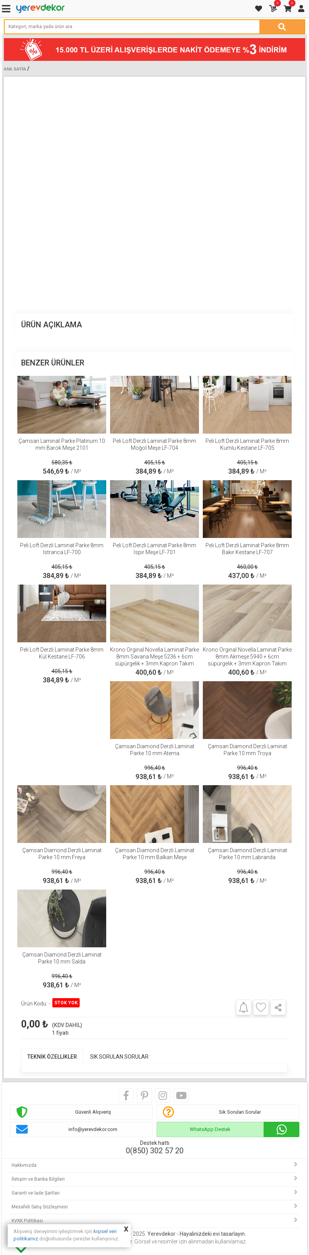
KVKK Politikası (27, 1220)
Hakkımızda (24, 1165)
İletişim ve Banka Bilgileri (38, 1179)
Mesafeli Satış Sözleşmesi (40, 1207)
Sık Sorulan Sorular (240, 1112)
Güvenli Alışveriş (93, 1112)
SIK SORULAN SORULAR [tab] (119, 1057)
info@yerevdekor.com (92, 1129)
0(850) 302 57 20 (155, 1150)
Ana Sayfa (15, 69)
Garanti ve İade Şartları (36, 1193)
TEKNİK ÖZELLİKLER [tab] (52, 1057)
